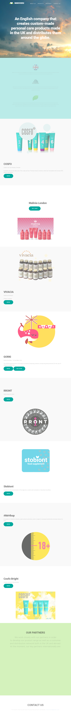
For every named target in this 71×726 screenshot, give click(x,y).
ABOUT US (33, 3)
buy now (34, 208)
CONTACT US (57, 3)
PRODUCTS (41, 3)
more (8, 176)
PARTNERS (48, 3)
